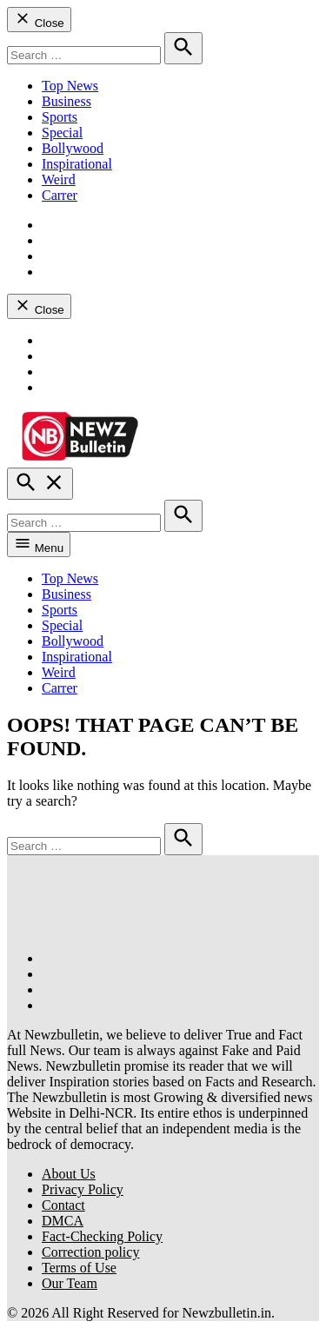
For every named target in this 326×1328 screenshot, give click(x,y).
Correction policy (90, 1252)
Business (66, 101)
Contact (63, 1205)
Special (62, 132)
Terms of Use (79, 1267)
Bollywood (72, 148)
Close (39, 20)
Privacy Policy (82, 1189)
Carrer (59, 195)
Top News (70, 85)
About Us (69, 1173)
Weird (59, 179)
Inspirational (77, 163)
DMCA (62, 1220)
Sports (59, 117)
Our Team (69, 1283)
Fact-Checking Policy (102, 1236)
